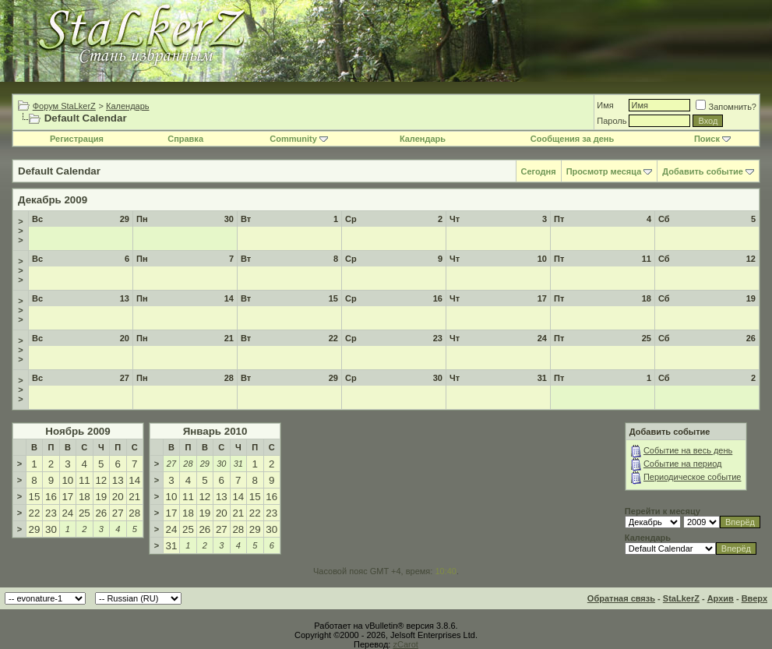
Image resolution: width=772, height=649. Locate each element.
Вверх (754, 598)
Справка (185, 138)
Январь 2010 (215, 431)
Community (299, 138)
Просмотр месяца (604, 171)
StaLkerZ (681, 598)
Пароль (611, 120)
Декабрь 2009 (52, 200)
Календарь (128, 106)
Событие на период (682, 463)
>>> (20, 231)
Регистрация (77, 138)
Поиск (712, 138)
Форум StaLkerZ (64, 106)
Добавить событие (702, 171)
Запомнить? (726, 106)
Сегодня (538, 171)
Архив (720, 598)
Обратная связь (621, 598)
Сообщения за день (572, 138)
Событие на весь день (687, 450)
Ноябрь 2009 (77, 431)
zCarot (405, 644)
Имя (605, 105)
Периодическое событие (692, 476)
